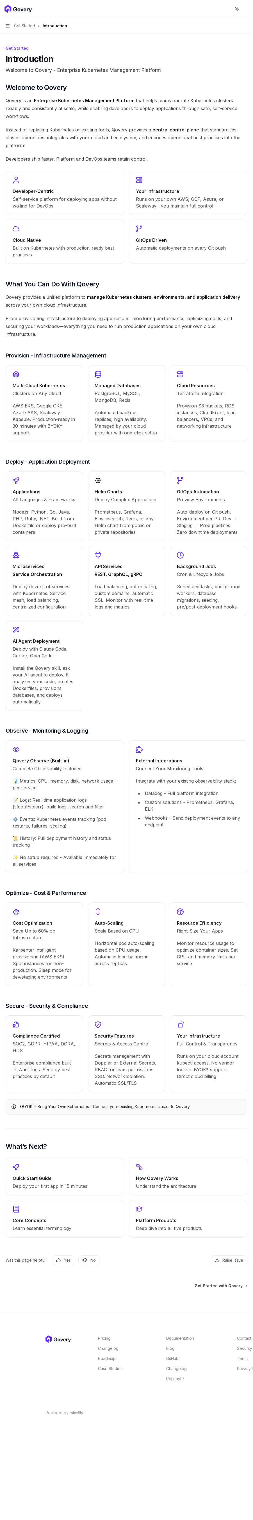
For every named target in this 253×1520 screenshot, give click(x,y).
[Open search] (226, 8)
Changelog (108, 1348)
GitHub (172, 1358)
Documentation (180, 1338)
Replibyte (175, 1378)
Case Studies (110, 1368)
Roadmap (107, 1358)
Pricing (104, 1338)
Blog (170, 1348)
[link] (44, 403)
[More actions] (246, 9)
